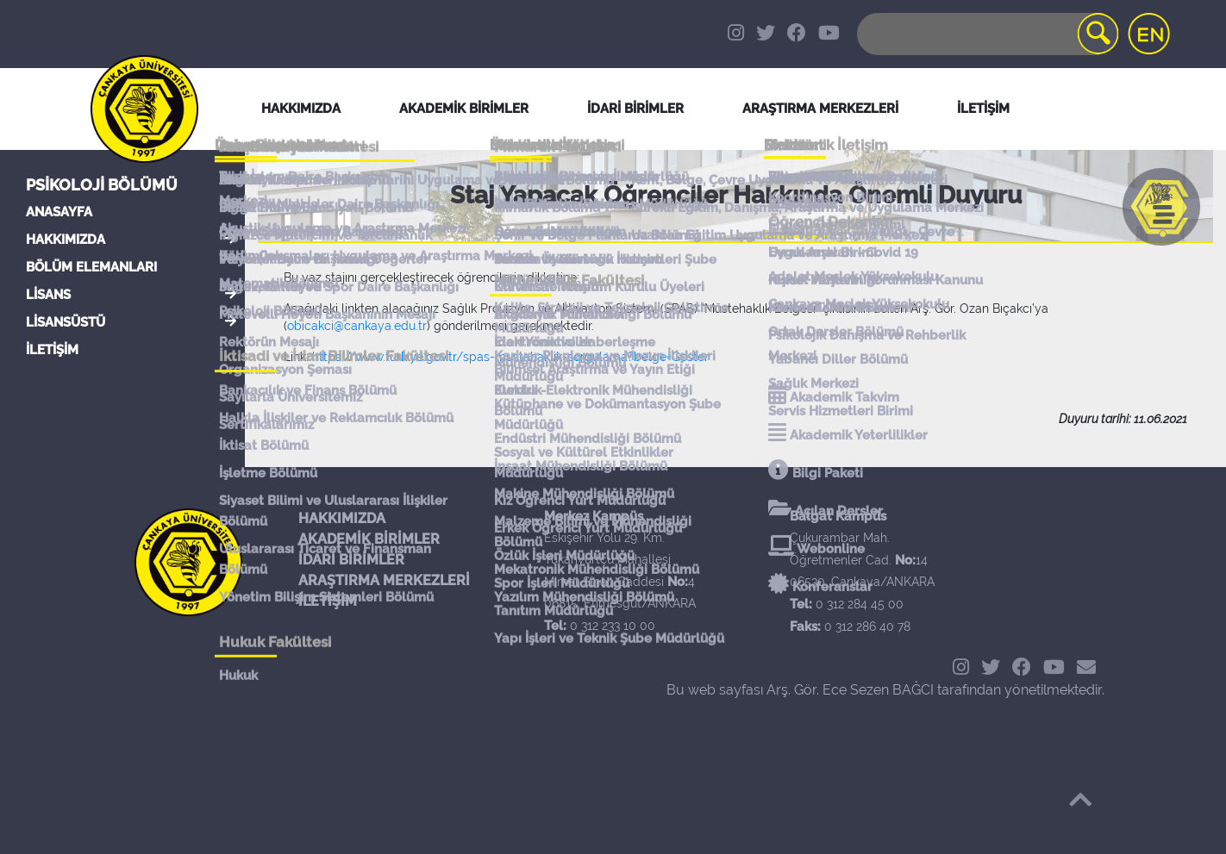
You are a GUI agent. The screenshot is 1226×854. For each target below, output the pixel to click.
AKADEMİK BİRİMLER (369, 539)
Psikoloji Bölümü (102, 185)
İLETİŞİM (52, 350)
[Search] (986, 34)
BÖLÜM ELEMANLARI (91, 267)
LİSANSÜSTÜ (65, 322)
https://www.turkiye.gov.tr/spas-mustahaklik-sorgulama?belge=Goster (510, 357)
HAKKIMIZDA (65, 239)
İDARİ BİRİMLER (635, 108)
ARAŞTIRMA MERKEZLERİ (384, 580)
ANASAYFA (59, 212)
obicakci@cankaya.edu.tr (357, 326)
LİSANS (48, 294)
